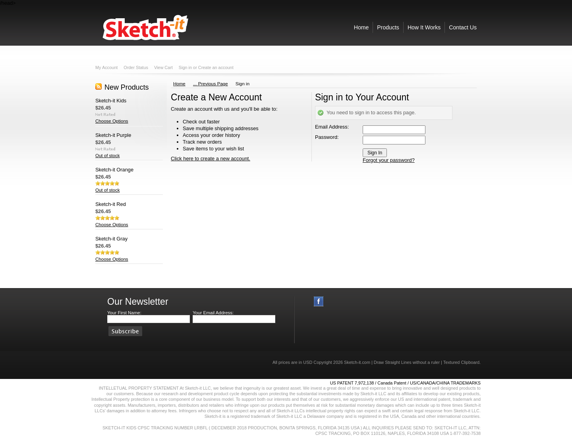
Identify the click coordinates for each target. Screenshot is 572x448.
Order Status (136, 67)
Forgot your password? (389, 160)
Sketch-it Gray (111, 239)
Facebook (319, 301)
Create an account (216, 67)
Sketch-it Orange (114, 170)
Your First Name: (124, 312)
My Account (106, 67)
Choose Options (111, 121)
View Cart (163, 67)
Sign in (185, 67)
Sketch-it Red (110, 204)
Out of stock (107, 155)
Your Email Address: (213, 312)
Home (179, 83)
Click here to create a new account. (210, 159)
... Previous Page (210, 83)
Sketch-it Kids (110, 101)
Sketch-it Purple (113, 135)
